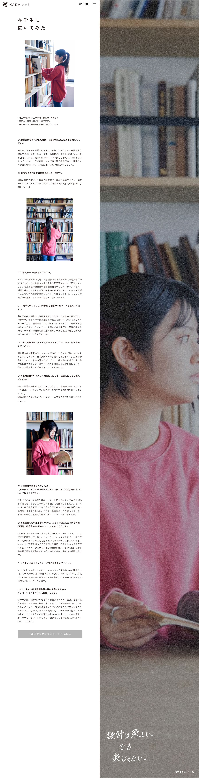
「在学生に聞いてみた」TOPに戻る (49, 634)
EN (86, 4)
